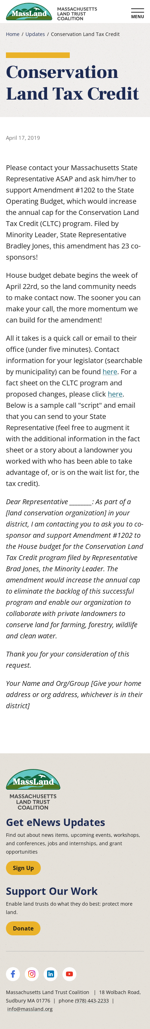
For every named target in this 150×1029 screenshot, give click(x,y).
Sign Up (23, 868)
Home (13, 34)
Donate (23, 928)
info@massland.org (30, 1009)
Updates (35, 34)
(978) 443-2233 (92, 1000)
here (110, 371)
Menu (137, 17)
